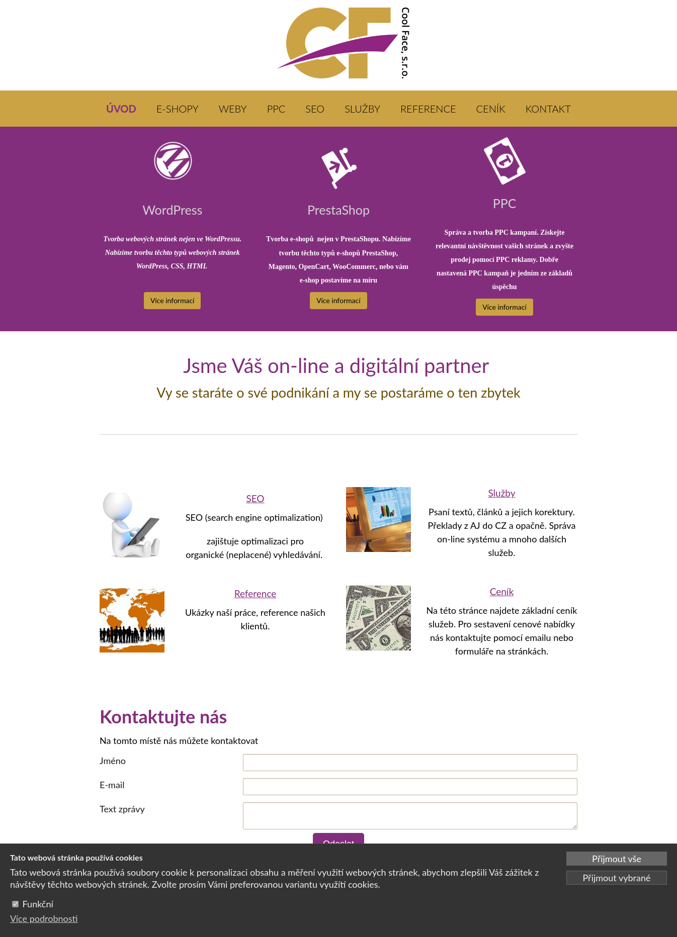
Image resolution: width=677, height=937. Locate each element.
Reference (255, 593)
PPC (276, 109)
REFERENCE (428, 109)
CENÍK (490, 109)
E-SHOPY (177, 109)
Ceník (502, 591)
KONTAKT (548, 109)
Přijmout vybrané (616, 877)
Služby (501, 493)
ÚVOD (121, 109)
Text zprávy (122, 808)
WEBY (233, 109)
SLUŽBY (362, 109)
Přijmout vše (616, 858)
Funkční (38, 903)
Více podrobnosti (44, 918)
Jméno (113, 760)
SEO (314, 109)
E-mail (112, 784)
